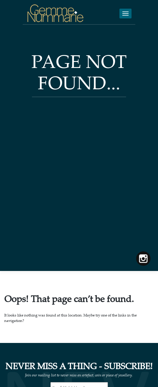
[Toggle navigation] (125, 13)
